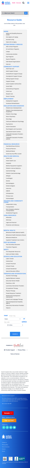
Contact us (4, 442)
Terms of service (5, 447)
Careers (4, 449)
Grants (3, 451)
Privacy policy (5, 444)
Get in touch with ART (6, 403)
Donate (18, 3)
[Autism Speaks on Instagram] (7, 427)
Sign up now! (9, 420)
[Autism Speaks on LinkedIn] (10, 427)
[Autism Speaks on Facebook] (3, 427)
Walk (13, 3)
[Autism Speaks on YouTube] (14, 427)
